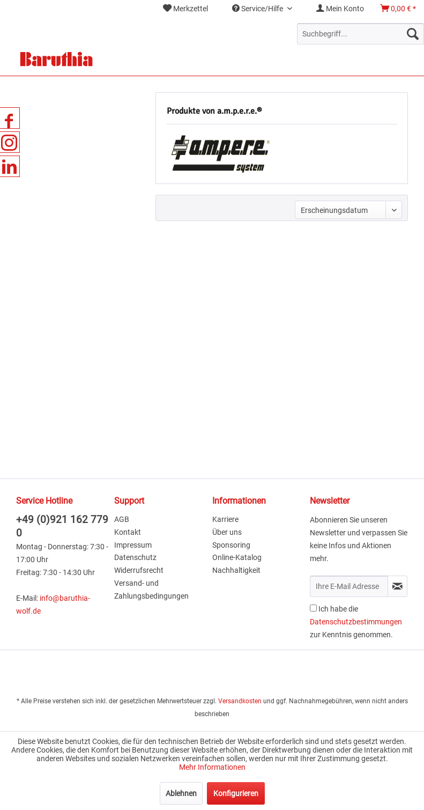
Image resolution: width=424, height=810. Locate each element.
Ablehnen (181, 793)
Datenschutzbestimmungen (356, 621)
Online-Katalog (237, 557)
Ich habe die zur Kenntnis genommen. (356, 622)
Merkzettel (185, 8)
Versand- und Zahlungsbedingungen (151, 589)
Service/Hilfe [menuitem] (258, 8)
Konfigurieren (235, 793)
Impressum (133, 545)
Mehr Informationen (212, 767)
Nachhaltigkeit (236, 570)
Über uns (227, 532)
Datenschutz (135, 557)
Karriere (225, 519)
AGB (121, 519)
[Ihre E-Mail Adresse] (349, 586)
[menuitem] (185, 9)
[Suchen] (412, 34)
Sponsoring (231, 545)
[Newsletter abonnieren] (397, 586)
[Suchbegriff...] (360, 34)
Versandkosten (240, 701)
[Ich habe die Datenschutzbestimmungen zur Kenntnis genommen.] (313, 608)
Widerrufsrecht (138, 570)
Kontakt (127, 532)
